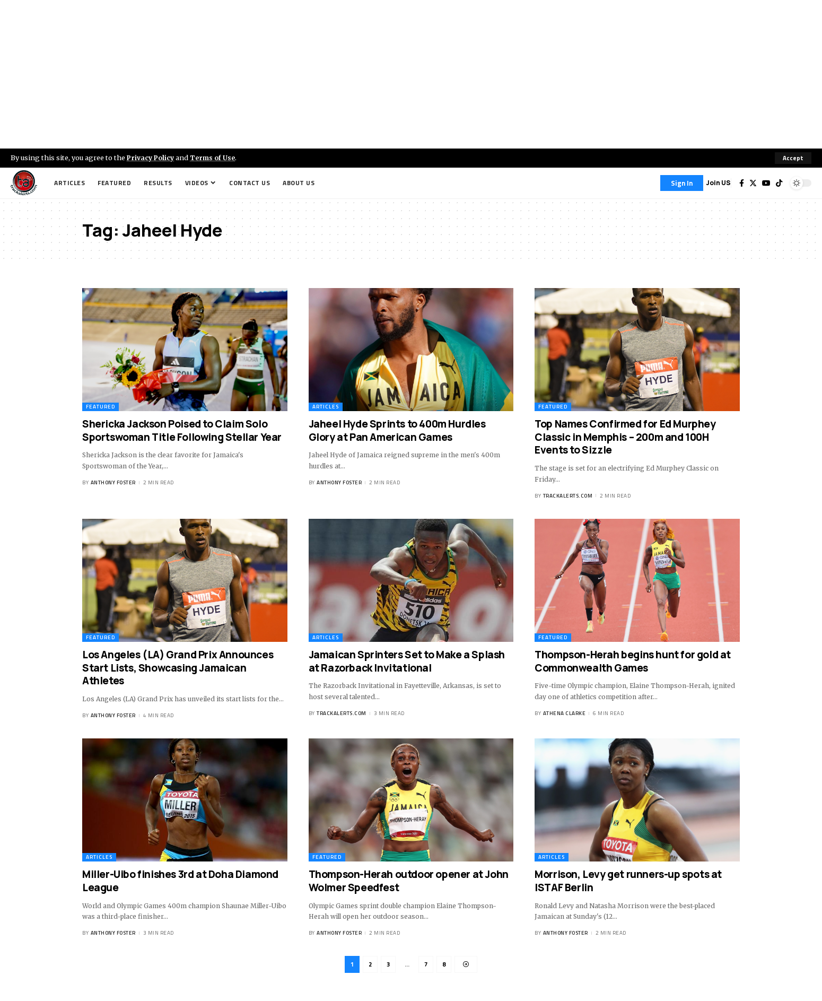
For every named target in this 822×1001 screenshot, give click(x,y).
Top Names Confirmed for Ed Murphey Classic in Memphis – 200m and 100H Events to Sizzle (625, 437)
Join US (718, 182)
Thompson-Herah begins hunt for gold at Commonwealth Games (633, 661)
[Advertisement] (411, 74)
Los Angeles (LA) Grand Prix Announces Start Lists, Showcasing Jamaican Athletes (177, 667)
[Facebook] (742, 183)
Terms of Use (216, 157)
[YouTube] (766, 183)
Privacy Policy (152, 157)
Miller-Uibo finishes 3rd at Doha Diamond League (180, 881)
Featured (100, 407)
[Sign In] (681, 183)
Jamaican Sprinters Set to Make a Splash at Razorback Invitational (407, 661)
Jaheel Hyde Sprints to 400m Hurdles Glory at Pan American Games (397, 430)
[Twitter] (753, 183)
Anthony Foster (113, 483)
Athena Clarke (564, 713)
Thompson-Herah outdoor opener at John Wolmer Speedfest (409, 881)
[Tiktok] (779, 183)
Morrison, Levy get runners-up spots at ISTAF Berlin (628, 881)
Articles (325, 407)
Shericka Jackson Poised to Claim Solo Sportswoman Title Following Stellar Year (182, 430)
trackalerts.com (568, 496)
